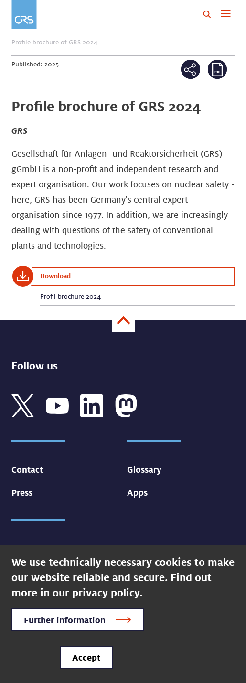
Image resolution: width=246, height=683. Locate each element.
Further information (65, 620)
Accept (86, 657)
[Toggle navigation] (226, 14)
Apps (137, 492)
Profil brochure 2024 (70, 296)
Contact (27, 469)
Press (21, 492)
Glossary (144, 469)
